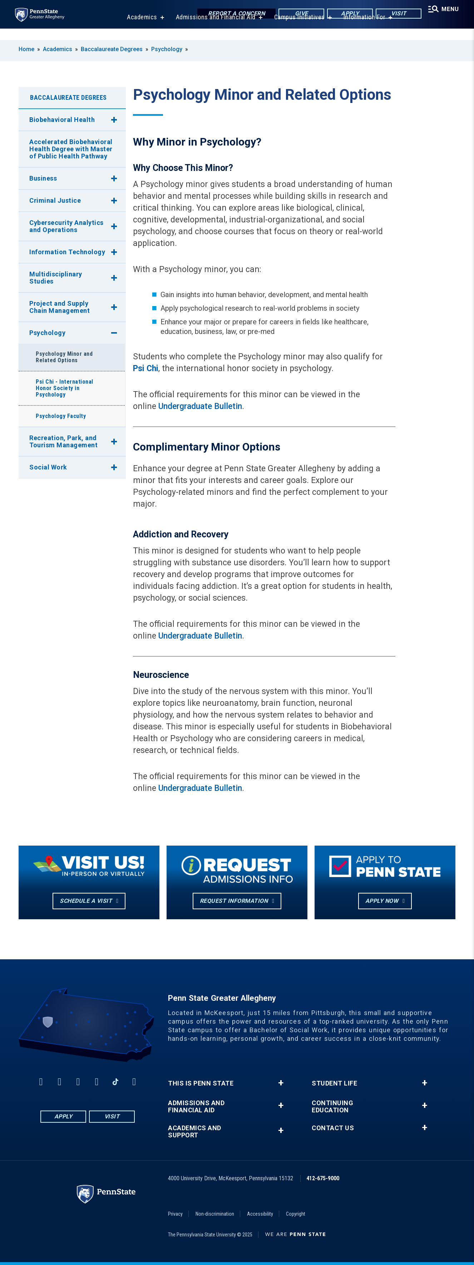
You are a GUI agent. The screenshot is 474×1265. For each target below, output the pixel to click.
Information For (362, 28)
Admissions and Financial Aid (213, 28)
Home (26, 49)
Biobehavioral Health (62, 119)
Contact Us (333, 1128)
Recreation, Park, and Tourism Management (63, 441)
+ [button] (280, 1083)
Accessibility (260, 1214)
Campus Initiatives (297, 28)
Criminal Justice (55, 200)
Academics (140, 28)
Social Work (48, 467)
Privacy (175, 1214)
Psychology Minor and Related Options (64, 357)
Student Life (334, 1083)
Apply (346, 14)
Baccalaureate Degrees (112, 49)
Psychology (166, 49)
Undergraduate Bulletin (200, 406)
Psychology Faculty (61, 416)
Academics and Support (194, 1131)
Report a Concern (232, 14)
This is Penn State (200, 1083)
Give (298, 14)
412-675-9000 (322, 1178)
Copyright (295, 1214)
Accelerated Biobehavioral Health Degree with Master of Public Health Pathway (71, 149)
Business (43, 178)
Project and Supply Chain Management (59, 307)
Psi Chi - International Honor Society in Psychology (64, 388)
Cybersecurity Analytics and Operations (66, 226)
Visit (395, 14)
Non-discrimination (215, 1214)
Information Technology (67, 252)
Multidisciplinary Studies (55, 277)
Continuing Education (332, 1106)
